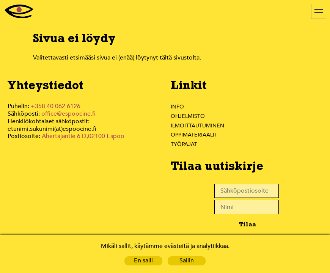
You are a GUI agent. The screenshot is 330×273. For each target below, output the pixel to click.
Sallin (186, 260)
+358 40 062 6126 (55, 106)
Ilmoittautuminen (197, 125)
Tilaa (247, 224)
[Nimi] (246, 207)
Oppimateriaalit (195, 135)
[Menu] (318, 11)
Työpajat (184, 144)
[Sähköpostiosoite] (246, 191)
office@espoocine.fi (70, 114)
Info (177, 107)
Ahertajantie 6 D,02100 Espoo (83, 136)
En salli (143, 260)
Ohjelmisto (188, 116)
